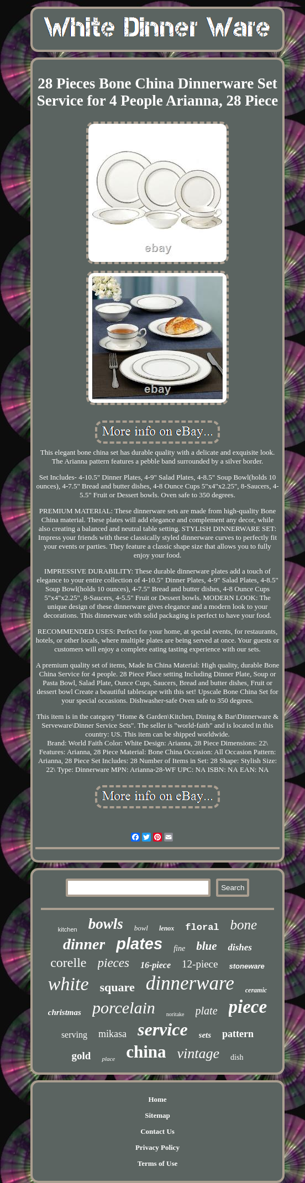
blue (206, 946)
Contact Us (157, 1131)
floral (202, 927)
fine (179, 948)
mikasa (112, 1033)
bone (243, 924)
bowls (105, 924)
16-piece (155, 965)
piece (248, 1007)
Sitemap (157, 1115)
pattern (238, 1033)
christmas (64, 1012)
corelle (68, 962)
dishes (239, 947)
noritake (175, 1014)
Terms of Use (157, 1163)
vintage (198, 1053)
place (108, 1058)
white (68, 984)
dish (236, 1057)
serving (74, 1034)
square (117, 987)
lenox (166, 928)
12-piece (200, 964)
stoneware (246, 966)
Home (157, 1099)
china (146, 1051)
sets (205, 1034)
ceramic (256, 990)
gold (81, 1055)
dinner (84, 944)
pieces (113, 963)
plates (139, 944)
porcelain (123, 1007)
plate (207, 1011)
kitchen (67, 929)
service (163, 1029)
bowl (141, 928)
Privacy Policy (157, 1147)
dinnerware (190, 983)
